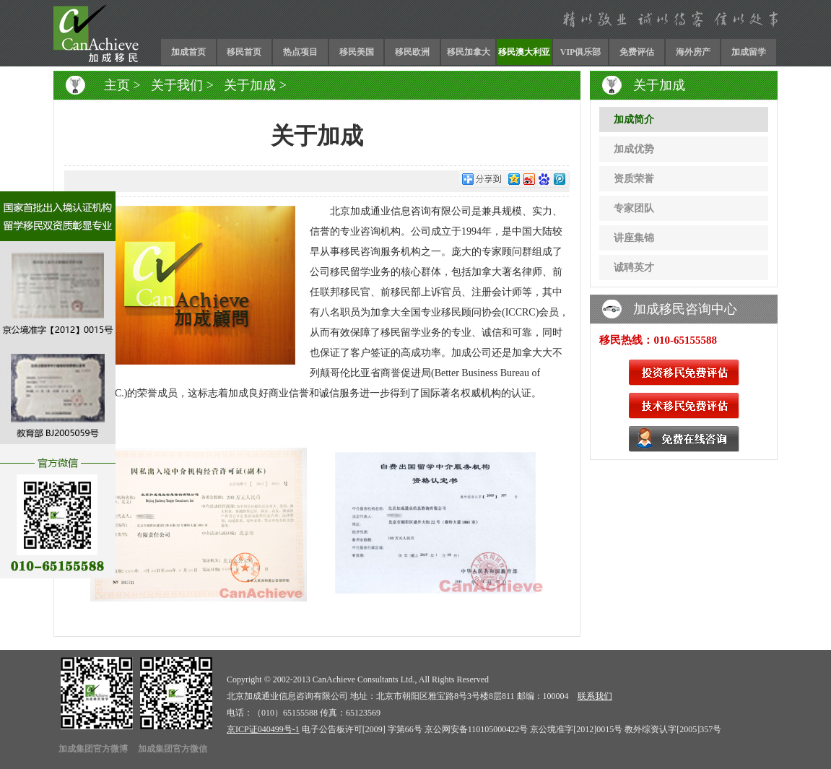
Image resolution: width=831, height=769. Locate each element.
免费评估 (636, 52)
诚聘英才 (634, 267)
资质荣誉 (634, 178)
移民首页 (244, 52)
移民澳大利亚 (524, 52)
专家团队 (634, 208)
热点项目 (300, 52)
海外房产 (693, 52)
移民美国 (356, 52)
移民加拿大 (468, 52)
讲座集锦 (634, 238)
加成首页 (188, 52)
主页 (117, 85)
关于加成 (250, 85)
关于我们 (177, 85)
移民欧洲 (412, 52)
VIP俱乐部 (580, 52)
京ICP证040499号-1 (263, 729)
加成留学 (748, 52)
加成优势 (634, 149)
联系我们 (595, 696)
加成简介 (634, 119)
